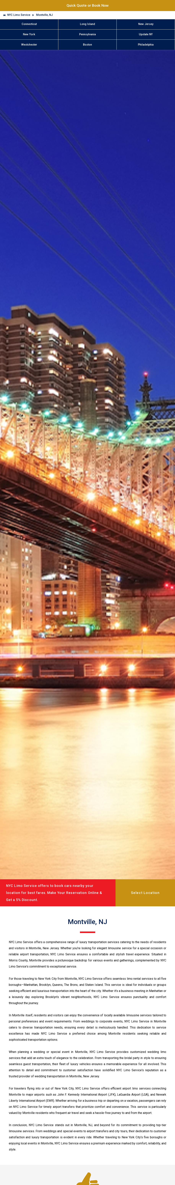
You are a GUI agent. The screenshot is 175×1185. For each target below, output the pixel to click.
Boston (87, 44)
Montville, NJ (44, 15)
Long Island (87, 24)
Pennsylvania (87, 34)
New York (29, 34)
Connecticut (29, 24)
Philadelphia (146, 44)
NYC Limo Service (18, 15)
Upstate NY (146, 34)
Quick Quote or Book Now (88, 5)
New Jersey (145, 24)
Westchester (29, 44)
